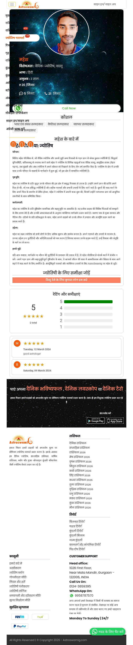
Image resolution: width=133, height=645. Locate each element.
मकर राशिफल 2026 (80, 498)
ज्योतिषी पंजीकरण (19, 586)
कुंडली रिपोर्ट (76, 531)
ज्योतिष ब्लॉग (16, 573)
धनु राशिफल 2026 (79, 494)
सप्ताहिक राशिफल (79, 448)
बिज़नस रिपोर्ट (77, 522)
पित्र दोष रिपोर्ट (77, 549)
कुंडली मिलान (76, 535)
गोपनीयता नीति (17, 577)
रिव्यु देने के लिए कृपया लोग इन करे (66, 280)
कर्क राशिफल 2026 (80, 471)
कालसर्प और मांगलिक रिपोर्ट (84, 545)
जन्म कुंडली (75, 540)
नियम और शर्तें (17, 582)
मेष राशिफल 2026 (79, 457)
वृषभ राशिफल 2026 (80, 462)
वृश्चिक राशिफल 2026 (81, 489)
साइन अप (110, 4)
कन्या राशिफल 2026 (80, 480)
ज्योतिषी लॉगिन (17, 591)
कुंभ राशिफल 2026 (80, 503)
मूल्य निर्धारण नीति (19, 600)
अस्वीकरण (15, 568)
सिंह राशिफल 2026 (79, 475)
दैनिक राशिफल (77, 443)
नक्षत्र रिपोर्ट (75, 526)
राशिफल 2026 (77, 452)
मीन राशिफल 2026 (80, 507)
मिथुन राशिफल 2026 (81, 466)
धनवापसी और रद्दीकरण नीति (25, 596)
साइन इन (98, 4)
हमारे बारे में (15, 563)
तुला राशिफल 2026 (80, 484)
